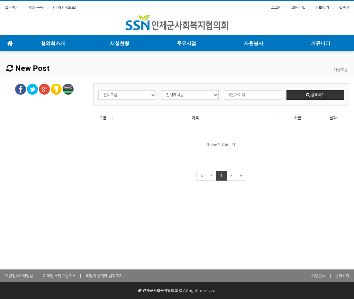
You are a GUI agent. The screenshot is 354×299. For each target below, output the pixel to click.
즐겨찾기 (12, 8)
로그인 (276, 8)
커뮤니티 (320, 43)
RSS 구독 (36, 8)
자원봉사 (253, 43)
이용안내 (318, 276)
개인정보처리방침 (19, 276)
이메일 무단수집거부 (59, 276)
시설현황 (119, 43)
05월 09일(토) (64, 8)
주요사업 (186, 43)
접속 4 (344, 8)
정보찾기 (322, 8)
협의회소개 (53, 43)
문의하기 (342, 276)
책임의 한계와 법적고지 (104, 276)
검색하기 (315, 95)
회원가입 (298, 8)
